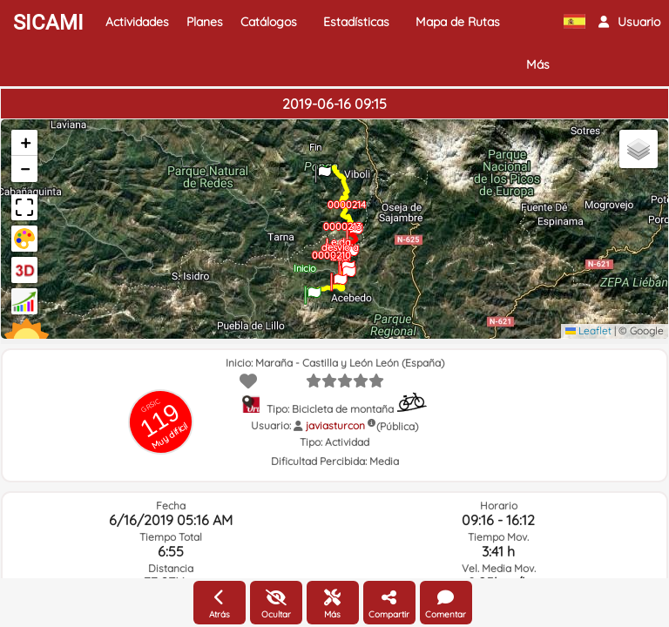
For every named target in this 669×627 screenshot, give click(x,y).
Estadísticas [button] (356, 22)
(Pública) (397, 426)
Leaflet (588, 330)
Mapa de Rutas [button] (458, 22)
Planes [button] (204, 22)
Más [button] (538, 64)
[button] (629, 22)
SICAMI (48, 22)
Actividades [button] (137, 22)
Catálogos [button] (268, 22)
